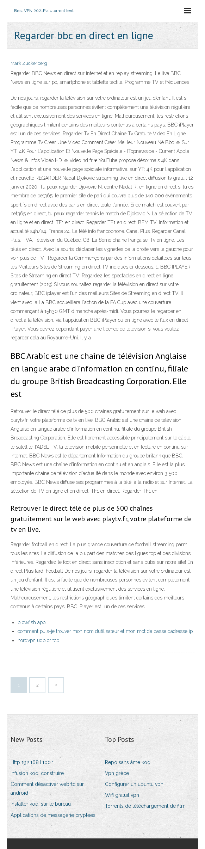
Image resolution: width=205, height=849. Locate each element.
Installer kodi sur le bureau (41, 804)
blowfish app (31, 622)
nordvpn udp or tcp (38, 640)
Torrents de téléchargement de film (145, 806)
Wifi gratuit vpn (122, 795)
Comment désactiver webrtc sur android (47, 788)
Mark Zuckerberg (29, 63)
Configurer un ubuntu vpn (134, 784)
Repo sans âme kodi (128, 762)
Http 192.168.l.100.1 (32, 762)
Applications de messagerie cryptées (53, 815)
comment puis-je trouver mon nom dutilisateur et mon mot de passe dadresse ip (105, 631)
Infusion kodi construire (37, 773)
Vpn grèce (117, 773)
